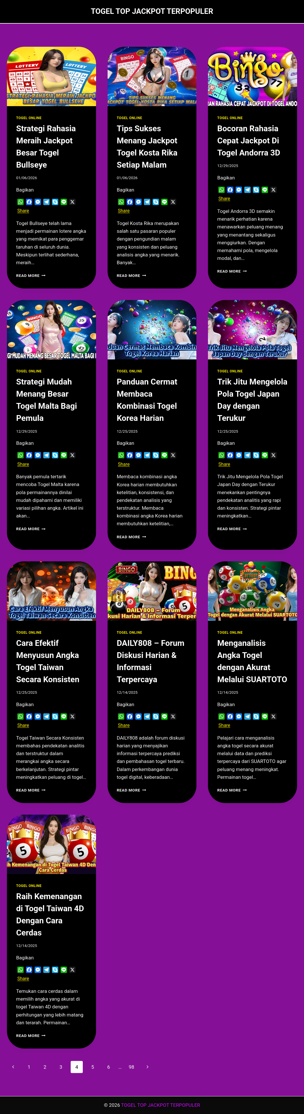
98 (131, 1067)
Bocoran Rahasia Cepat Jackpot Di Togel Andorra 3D (248, 140)
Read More (31, 275)
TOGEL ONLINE (29, 118)
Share (23, 210)
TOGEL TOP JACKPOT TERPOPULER (160, 1105)
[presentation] (51, 76)
